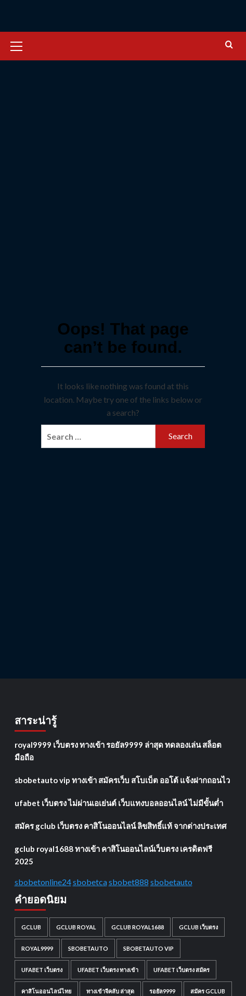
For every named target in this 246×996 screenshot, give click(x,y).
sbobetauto (171, 882)
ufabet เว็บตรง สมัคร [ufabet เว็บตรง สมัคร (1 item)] (181, 969)
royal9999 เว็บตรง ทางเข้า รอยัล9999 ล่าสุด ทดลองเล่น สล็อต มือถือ (118, 751)
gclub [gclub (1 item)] (31, 927)
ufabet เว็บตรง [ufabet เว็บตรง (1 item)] (41, 969)
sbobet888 (129, 882)
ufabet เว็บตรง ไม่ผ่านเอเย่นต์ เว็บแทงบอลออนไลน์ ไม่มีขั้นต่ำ (119, 803)
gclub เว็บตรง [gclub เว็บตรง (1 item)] (198, 927)
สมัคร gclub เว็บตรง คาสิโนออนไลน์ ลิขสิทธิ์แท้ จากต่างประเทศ (121, 826)
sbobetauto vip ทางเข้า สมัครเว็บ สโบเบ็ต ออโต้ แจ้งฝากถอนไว (122, 780)
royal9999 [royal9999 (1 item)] (37, 948)
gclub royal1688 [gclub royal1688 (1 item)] (137, 927)
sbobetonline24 (43, 882)
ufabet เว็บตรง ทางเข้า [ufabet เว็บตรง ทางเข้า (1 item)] (107, 969)
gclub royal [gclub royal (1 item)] (76, 927)
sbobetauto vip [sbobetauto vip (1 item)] (148, 948)
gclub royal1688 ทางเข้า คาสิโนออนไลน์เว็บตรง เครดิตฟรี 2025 (113, 855)
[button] (20, 45)
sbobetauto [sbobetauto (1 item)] (88, 948)
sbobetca (90, 882)
